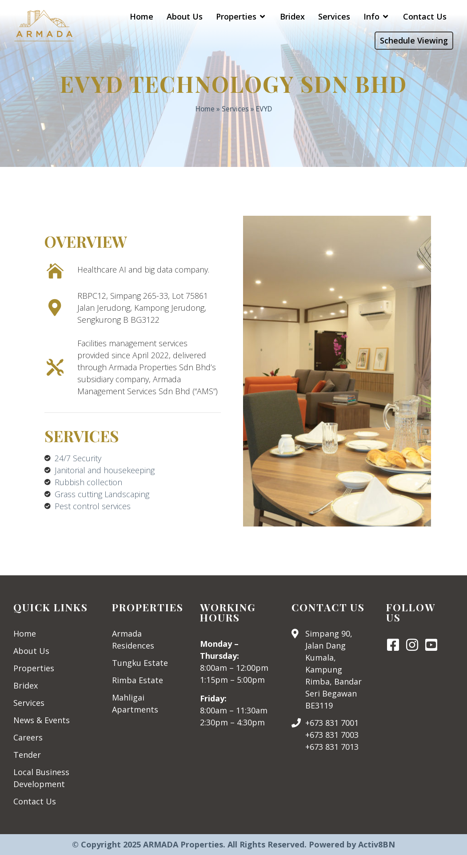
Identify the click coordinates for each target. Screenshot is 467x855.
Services (235, 108)
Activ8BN (376, 844)
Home (205, 108)
